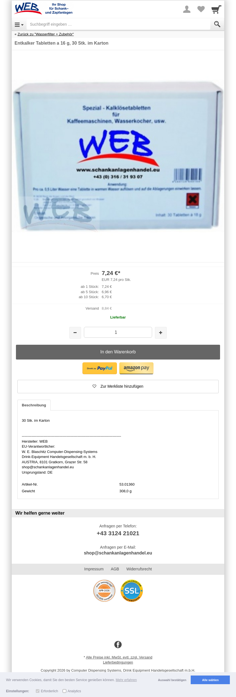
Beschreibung (34, 405)
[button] (99, 368)
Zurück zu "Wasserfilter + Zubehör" (46, 34)
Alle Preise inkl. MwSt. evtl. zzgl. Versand (119, 657)
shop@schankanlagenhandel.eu (118, 553)
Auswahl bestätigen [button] (172, 680)
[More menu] (186, 9)
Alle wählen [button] (210, 680)
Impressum (93, 569)
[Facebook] (118, 645)
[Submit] (217, 24)
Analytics (74, 691)
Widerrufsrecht (139, 569)
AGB (115, 569)
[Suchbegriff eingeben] (118, 24)
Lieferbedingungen (118, 662)
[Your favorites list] (200, 9)
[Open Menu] (19, 24)
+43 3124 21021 (118, 533)
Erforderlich (49, 691)
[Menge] (118, 332)
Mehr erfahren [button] (126, 680)
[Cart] (216, 9)
